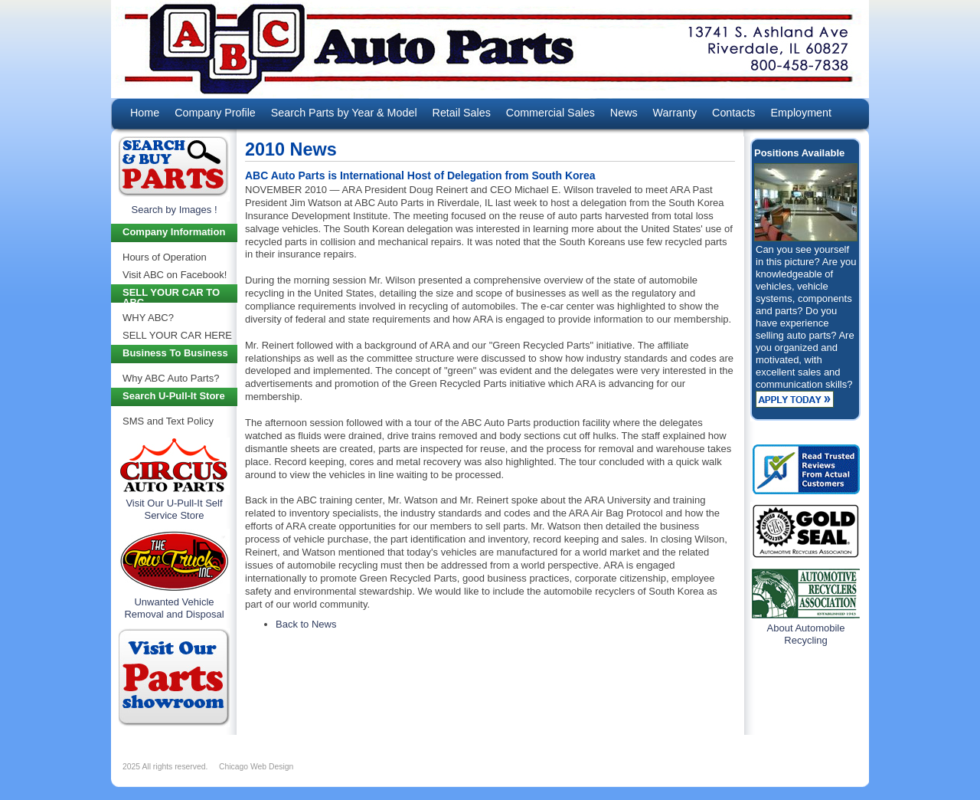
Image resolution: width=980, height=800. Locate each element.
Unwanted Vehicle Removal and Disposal (174, 608)
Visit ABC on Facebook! (174, 274)
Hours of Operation (164, 257)
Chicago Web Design (256, 766)
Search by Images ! (174, 209)
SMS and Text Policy (168, 421)
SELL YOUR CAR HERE (177, 335)
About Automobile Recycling (806, 634)
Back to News (306, 624)
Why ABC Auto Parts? (170, 378)
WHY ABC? (148, 317)
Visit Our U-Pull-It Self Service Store (174, 509)
